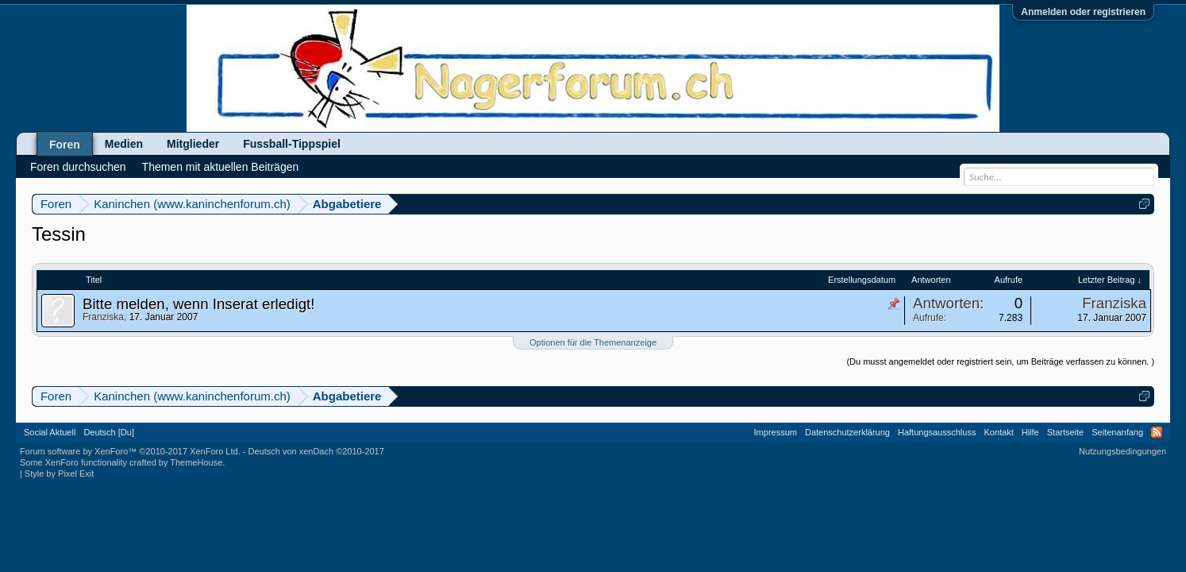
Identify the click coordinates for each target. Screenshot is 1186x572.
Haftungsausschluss (937, 432)
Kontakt (998, 432)
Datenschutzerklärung (847, 432)
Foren (64, 144)
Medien (124, 143)
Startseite (1065, 432)
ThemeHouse (196, 462)
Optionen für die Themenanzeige (593, 342)
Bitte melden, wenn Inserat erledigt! (198, 304)
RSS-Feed (1156, 432)
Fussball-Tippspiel (292, 143)
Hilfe (1030, 432)
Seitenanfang (1117, 432)
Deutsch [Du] (108, 432)
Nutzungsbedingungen (1122, 451)
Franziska (103, 317)
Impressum (775, 432)
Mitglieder (193, 143)
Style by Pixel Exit (59, 473)
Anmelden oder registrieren (1083, 11)
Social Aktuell (49, 432)
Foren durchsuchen (78, 166)
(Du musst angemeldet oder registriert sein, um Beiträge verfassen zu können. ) (1000, 361)
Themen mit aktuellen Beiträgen (220, 166)
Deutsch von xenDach (315, 451)
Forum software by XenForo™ (130, 451)
